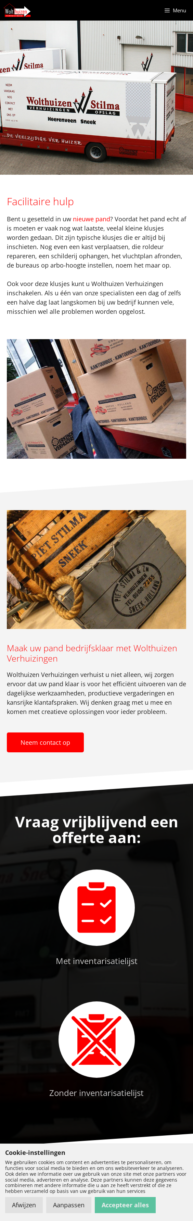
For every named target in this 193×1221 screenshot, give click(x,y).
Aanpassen (69, 1205)
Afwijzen (24, 1205)
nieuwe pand (91, 219)
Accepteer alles (125, 1205)
